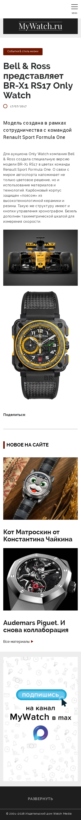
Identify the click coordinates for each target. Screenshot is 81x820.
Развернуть (40, 799)
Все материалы (16, 641)
